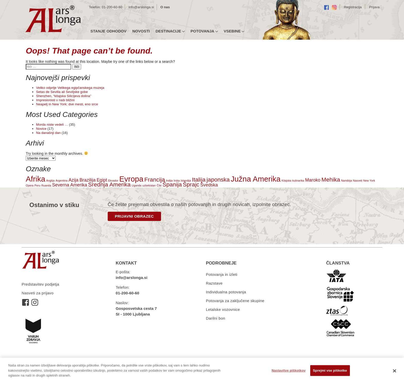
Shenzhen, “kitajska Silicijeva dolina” (63, 96)
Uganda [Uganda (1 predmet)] (136, 185)
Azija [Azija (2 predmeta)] (74, 180)
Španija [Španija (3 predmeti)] (172, 184)
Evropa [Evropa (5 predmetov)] (131, 179)
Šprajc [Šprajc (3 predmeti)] (191, 184)
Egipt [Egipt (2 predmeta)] (102, 180)
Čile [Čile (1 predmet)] (159, 185)
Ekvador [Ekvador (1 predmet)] (113, 180)
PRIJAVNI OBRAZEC (134, 216)
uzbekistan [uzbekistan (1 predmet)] (149, 185)
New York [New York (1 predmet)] (369, 180)
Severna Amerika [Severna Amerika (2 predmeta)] (69, 184)
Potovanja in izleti (221, 274)
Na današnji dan (48, 133)
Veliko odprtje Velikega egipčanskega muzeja (70, 88)
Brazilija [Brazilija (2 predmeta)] (87, 180)
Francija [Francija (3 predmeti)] (154, 179)
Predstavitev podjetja (40, 284)
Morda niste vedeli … (52, 124)
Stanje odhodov (108, 31)
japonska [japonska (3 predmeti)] (218, 179)
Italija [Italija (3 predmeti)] (199, 179)
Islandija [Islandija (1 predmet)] (186, 180)
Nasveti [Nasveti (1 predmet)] (357, 180)
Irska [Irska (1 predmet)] (177, 180)
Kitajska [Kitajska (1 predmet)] (286, 180)
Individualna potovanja (226, 292)
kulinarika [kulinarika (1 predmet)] (298, 180)
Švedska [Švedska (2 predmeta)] (209, 184)
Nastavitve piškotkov (289, 370)
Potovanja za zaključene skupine (235, 300)
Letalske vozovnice (223, 309)
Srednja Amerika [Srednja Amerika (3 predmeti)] (109, 184)
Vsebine (234, 31)
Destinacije (170, 31)
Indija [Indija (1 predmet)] (169, 180)
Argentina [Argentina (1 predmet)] (62, 180)
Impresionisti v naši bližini (55, 100)
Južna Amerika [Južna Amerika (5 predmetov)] (256, 179)
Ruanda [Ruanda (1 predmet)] (46, 185)
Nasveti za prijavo (38, 293)
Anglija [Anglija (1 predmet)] (50, 180)
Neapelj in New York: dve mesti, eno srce (67, 104)
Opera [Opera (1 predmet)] (29, 185)
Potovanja (204, 31)
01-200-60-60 (112, 7)
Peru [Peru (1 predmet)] (37, 185)
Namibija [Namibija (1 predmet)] (346, 180)
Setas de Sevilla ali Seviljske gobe (62, 92)
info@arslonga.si (141, 7)
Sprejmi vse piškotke (330, 370)
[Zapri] (394, 371)
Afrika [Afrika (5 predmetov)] (35, 179)
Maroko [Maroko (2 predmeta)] (312, 180)
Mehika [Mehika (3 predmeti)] (331, 179)
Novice (41, 129)
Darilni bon (215, 318)
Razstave (214, 283)
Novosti (141, 31)
